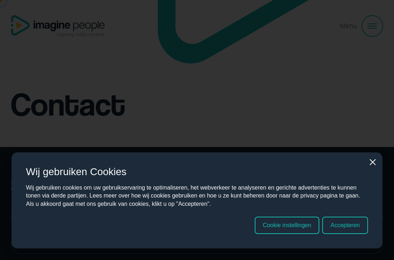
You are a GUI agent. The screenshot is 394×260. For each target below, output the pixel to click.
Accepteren (345, 225)
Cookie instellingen (287, 225)
